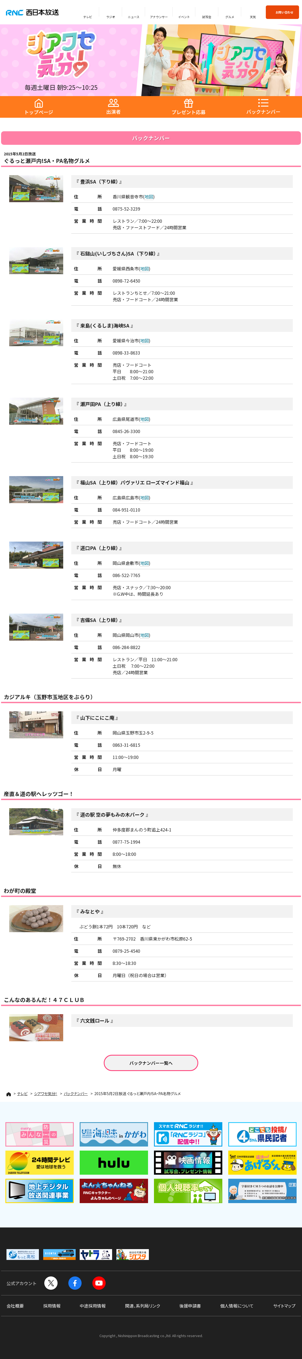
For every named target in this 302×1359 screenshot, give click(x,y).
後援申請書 (190, 1305)
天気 (253, 17)
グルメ (229, 17)
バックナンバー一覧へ (151, 1063)
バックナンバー (76, 1093)
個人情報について (237, 1305)
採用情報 (52, 1305)
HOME (8, 1094)
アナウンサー (159, 17)
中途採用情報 (93, 1305)
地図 (149, 196)
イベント (184, 17)
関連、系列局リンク (142, 1305)
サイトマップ (284, 1305)
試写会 (206, 17)
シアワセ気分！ (45, 1093)
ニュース (133, 17)
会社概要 (15, 1305)
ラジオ (110, 17)
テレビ (87, 17)
